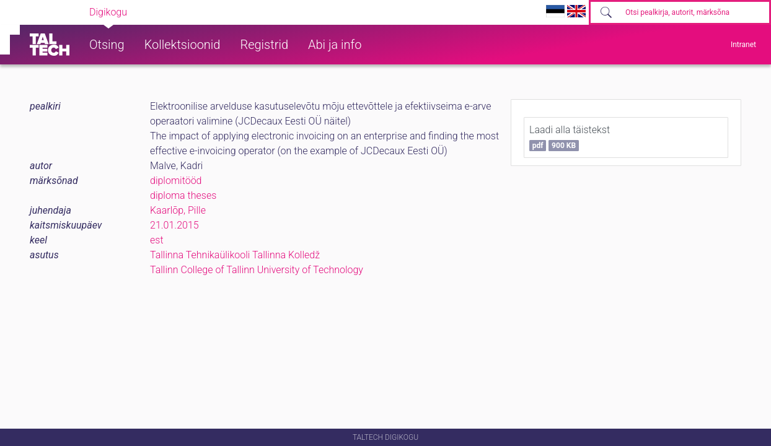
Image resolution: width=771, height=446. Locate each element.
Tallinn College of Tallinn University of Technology (256, 270)
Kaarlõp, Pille (178, 210)
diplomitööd (176, 180)
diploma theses (183, 195)
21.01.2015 (174, 225)
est (157, 240)
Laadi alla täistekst (569, 137)
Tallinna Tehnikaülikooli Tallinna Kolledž (235, 255)
